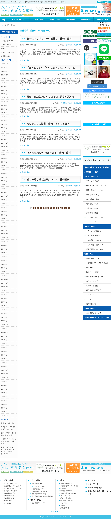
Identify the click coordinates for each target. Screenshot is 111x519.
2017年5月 (4, 306)
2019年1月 (4, 230)
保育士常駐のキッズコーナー (13, 488)
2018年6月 (4, 256)
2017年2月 (4, 317)
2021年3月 (4, 132)
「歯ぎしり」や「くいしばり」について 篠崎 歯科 (8, 441)
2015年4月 (4, 400)
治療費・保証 (85, 19)
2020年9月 (4, 154)
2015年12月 (4, 370)
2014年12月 (4, 415)
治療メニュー (54, 19)
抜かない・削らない (10, 491)
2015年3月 (4, 404)
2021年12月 (4, 98)
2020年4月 (4, 173)
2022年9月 (4, 79)
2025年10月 (4, 63)
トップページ (93, 480)
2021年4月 (4, 128)
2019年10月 (4, 196)
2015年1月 (4, 412)
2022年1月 (4, 94)
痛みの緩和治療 (70, 19)
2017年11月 (4, 283)
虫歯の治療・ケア (66, 483)
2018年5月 (4, 260)
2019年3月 (4, 222)
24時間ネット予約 (91, 172)
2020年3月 (4, 177)
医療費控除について (38, 503)
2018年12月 (4, 234)
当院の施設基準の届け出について (96, 317)
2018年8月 (4, 249)
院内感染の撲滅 (9, 496)
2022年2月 (4, 90)
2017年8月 (4, 294)
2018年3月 (4, 268)
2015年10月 (4, 378)
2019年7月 (4, 207)
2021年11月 (4, 101)
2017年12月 (4, 279)
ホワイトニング (65, 496)
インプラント (64, 503)
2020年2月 (4, 181)
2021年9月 (4, 109)
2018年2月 (4, 272)
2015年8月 (4, 385)
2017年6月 (4, 302)
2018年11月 (4, 238)
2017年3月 (4, 313)
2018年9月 (4, 245)
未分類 (3, 48)
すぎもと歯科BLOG (7, 41)
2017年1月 (4, 321)
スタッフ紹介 (37, 19)
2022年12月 (4, 75)
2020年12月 (4, 143)
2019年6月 (4, 211)
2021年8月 (4, 113)
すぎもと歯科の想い (10, 483)
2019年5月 (4, 215)
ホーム (3, 19)
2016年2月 (4, 362)
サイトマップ (93, 484)
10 (61, 208)
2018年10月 (4, 241)
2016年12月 (4, 325)
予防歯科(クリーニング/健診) (69, 486)
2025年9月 (4, 67)
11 (65, 208)
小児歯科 (63, 488)
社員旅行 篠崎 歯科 (8, 423)
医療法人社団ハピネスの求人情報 (96, 167)
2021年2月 (4, 135)
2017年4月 (4, 309)
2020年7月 (4, 162)
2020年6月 (4, 166)
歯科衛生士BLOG (6, 56)
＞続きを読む (25, 60)
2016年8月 (4, 340)
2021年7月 (4, 116)
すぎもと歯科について (18, 19)
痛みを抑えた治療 (9, 493)
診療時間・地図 (102, 19)
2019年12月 (4, 188)
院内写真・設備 (9, 498)
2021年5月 (4, 124)
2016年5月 (4, 351)
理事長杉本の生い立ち (39, 494)
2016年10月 (4, 332)
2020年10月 (4, 150)
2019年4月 (4, 219)
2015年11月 (4, 374)
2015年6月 (4, 393)
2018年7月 (4, 253)
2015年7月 (4, 389)
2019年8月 (4, 203)
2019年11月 (4, 192)
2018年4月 (4, 264)
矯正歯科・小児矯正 (66, 500)
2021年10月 (4, 105)
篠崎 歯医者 (55, 511)
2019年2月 (4, 226)
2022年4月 (4, 82)
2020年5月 (4, 169)
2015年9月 (4, 381)
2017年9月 (4, 290)
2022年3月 (4, 86)
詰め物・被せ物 (65, 498)
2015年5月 (4, 396)
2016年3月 (4, 359)
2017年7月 (4, 298)
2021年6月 (4, 120)
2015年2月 (4, 408)
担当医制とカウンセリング (12, 486)
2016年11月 (4, 328)
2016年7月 (4, 343)
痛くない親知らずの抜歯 (68, 493)
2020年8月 (4, 158)
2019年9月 (4, 200)
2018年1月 (4, 275)
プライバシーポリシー (11, 503)
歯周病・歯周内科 (66, 491)
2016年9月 (4, 336)
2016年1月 (4, 366)
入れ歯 (62, 505)
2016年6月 (4, 347)
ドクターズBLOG (6, 45)
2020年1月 (4, 185)
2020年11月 (4, 147)
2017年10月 (4, 287)
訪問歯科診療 (64, 508)
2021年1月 (4, 139)
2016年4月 (4, 355)
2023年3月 (4, 71)
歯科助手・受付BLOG (7, 52)
